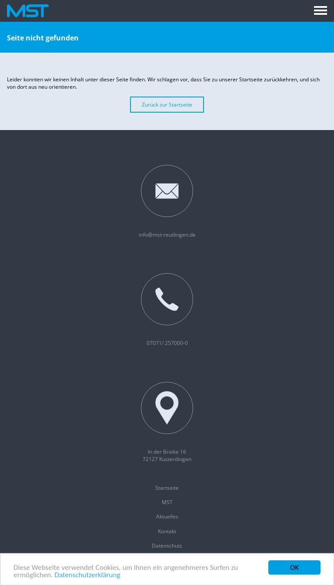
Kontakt (167, 531)
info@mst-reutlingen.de (167, 201)
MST (167, 502)
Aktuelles (167, 516)
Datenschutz (167, 545)
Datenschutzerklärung (87, 576)
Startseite (167, 487)
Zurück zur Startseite (167, 104)
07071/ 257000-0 (167, 310)
